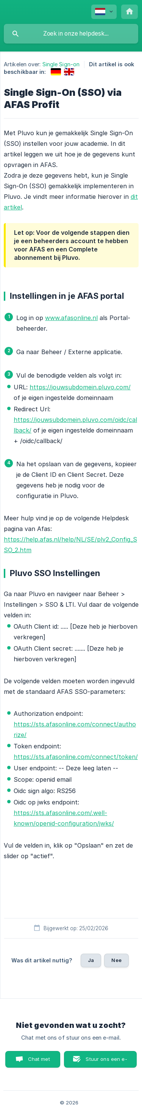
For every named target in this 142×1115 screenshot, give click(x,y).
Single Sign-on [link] (61, 64)
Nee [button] (116, 960)
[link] (56, 71)
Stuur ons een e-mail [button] (106, 1062)
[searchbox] (71, 34)
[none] (104, 12)
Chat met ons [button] (39, 1062)
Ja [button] (91, 960)
